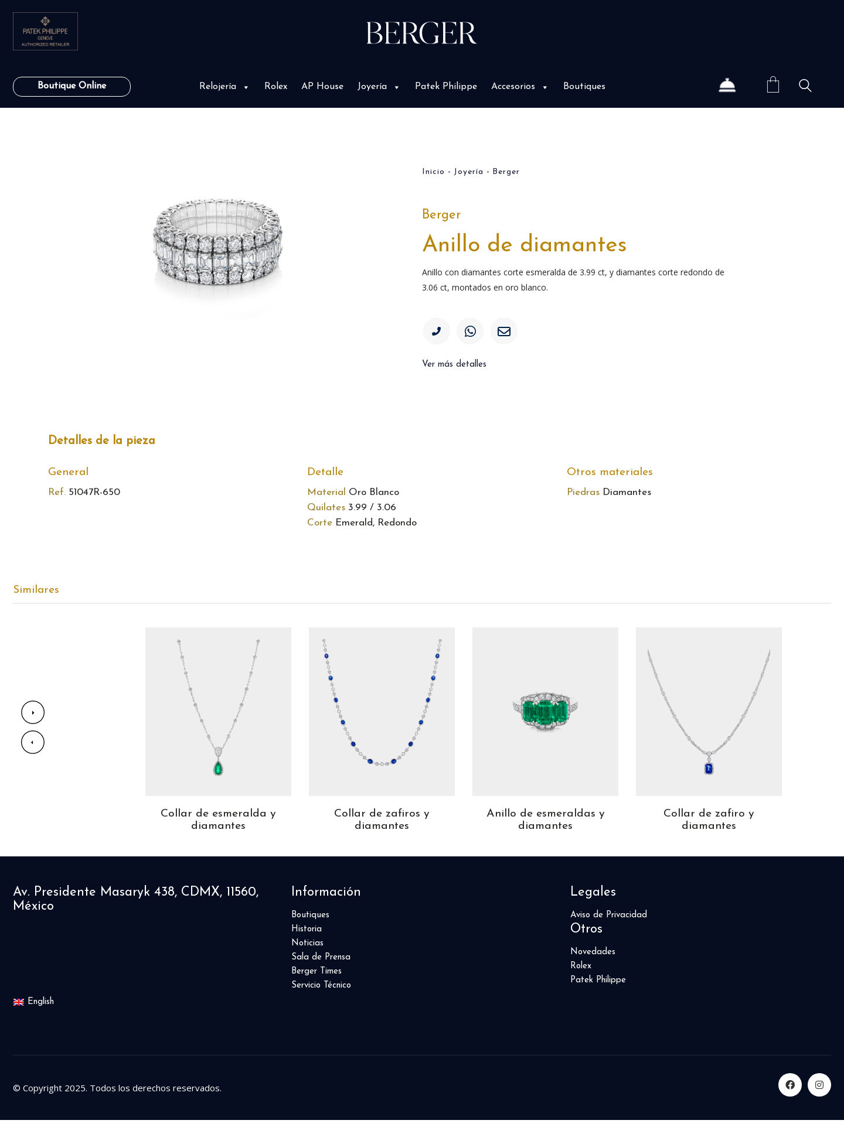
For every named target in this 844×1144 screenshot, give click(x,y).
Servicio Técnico (321, 1009)
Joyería (379, 86)
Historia (306, 953)
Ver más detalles (454, 368)
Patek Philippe (446, 86)
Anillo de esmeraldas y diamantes (546, 843)
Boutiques (584, 86)
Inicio (433, 172)
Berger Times (316, 995)
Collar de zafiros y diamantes (382, 843)
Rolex (275, 86)
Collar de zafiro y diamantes (708, 843)
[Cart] (773, 86)
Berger (506, 172)
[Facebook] (790, 1109)
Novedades (592, 976)
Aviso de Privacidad (608, 939)
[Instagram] (819, 1109)
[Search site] (805, 87)
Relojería (224, 86)
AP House (322, 86)
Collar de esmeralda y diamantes (218, 843)
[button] (245, 87)
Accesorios (520, 86)
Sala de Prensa (320, 981)
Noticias (307, 967)
